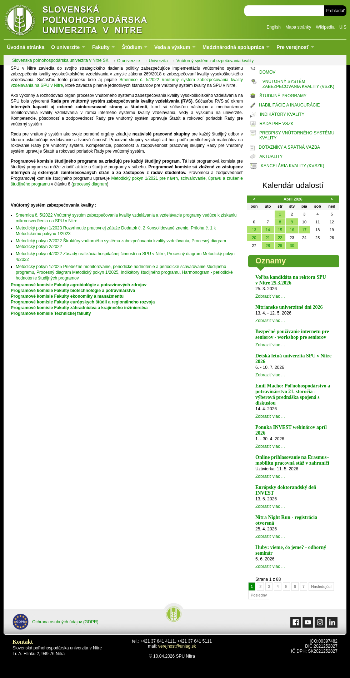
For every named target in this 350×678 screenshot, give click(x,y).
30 (292, 245)
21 (268, 238)
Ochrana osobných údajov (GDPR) (55, 622)
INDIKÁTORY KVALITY (282, 114)
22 (280, 238)
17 (304, 230)
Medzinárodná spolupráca (233, 47)
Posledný (259, 595)
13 (254, 230)
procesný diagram (90, 184)
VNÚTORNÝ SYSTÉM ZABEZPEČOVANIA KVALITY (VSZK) (298, 84)
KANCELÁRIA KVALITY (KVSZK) (292, 165)
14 (268, 230)
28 (268, 245)
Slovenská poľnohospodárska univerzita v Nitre (91, 19)
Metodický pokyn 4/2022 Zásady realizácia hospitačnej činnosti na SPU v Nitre (90, 253)
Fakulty (101, 47)
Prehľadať (335, 10)
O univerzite (65, 47)
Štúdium (132, 47)
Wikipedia (325, 27)
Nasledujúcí (321, 586)
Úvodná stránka (25, 47)
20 (254, 238)
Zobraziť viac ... (270, 296)
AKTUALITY (270, 156)
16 (292, 230)
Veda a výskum (172, 47)
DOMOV (267, 72)
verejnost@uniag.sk (177, 646)
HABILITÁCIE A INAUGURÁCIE (289, 105)
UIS (342, 27)
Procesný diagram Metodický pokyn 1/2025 (77, 272)
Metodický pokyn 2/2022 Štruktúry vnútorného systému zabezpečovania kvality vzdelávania (102, 240)
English (274, 27)
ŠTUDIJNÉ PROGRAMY (282, 95)
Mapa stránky (298, 27)
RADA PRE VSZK (277, 123)
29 (280, 245)
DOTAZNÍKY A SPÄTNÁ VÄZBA (289, 147)
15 (280, 230)
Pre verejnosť (292, 47)
